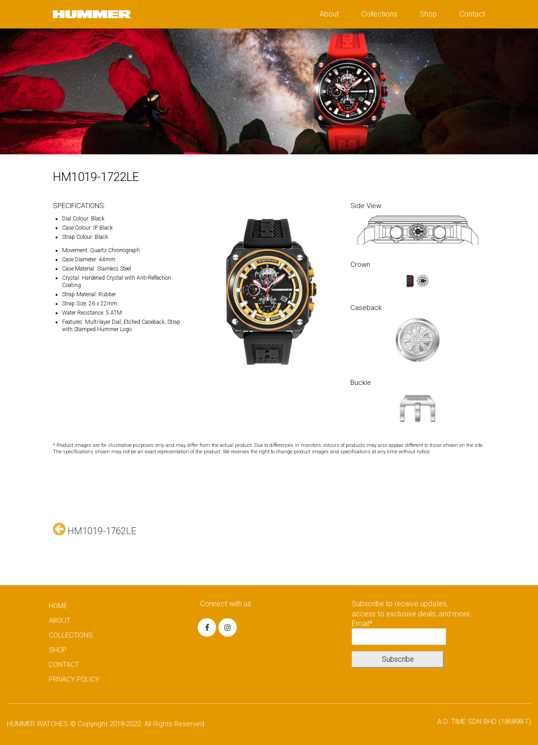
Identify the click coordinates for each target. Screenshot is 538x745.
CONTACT (64, 664)
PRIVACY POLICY (74, 679)
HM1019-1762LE (94, 529)
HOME (58, 606)
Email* (399, 632)
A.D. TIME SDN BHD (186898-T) (484, 721)
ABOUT (59, 620)
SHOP (58, 650)
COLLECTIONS (71, 635)
